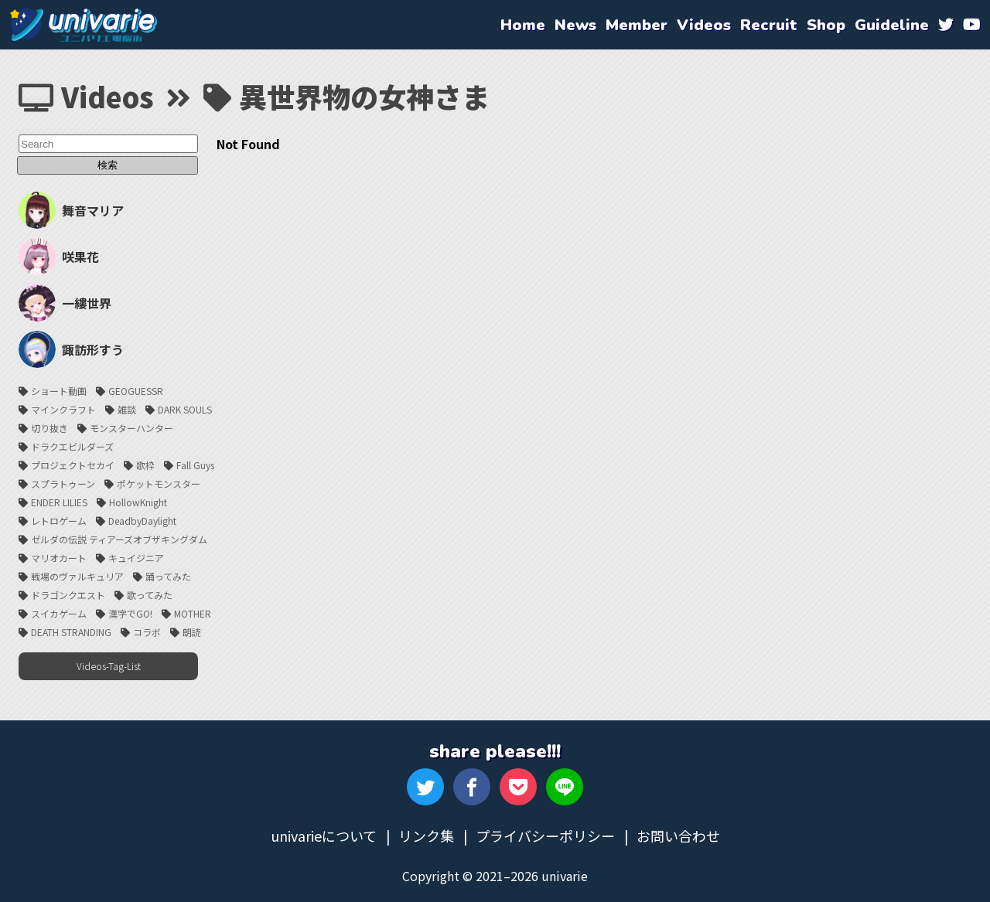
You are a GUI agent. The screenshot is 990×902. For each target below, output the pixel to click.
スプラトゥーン (63, 481)
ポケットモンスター (158, 481)
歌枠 (145, 463)
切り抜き (49, 426)
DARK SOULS (185, 407)
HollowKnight (138, 500)
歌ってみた (149, 593)
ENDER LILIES (59, 500)
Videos (86, 96)
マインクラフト (63, 407)
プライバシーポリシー (545, 834)
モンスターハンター (131, 426)
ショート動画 (59, 389)
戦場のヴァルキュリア (77, 574)
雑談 (127, 407)
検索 (108, 165)
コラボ (147, 630)
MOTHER (192, 611)
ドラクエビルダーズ (72, 444)
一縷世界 (65, 301)
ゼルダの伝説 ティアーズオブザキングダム (119, 537)
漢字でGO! (130, 611)
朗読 (192, 630)
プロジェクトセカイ (72, 463)
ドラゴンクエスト (68, 593)
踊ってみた (168, 574)
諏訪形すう (71, 347)
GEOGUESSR (135, 389)
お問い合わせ (678, 834)
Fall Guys (195, 463)
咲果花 (59, 255)
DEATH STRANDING (71, 630)
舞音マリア (71, 208)
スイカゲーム (59, 611)
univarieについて (324, 834)
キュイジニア (136, 556)
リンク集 (426, 834)
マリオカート (59, 556)
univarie (83, 25)
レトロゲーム (59, 519)
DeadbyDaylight (142, 519)
